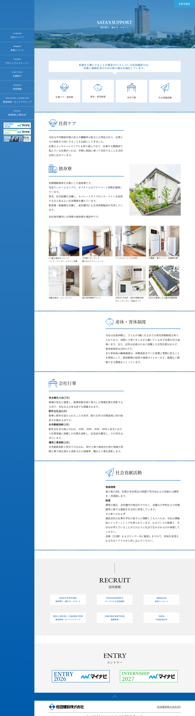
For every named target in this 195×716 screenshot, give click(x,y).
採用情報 (17, 88)
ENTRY (184, 4)
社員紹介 (17, 76)
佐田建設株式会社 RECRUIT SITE (17, 14)
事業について (17, 50)
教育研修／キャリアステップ (17, 101)
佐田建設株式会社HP (169, 706)
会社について (17, 37)
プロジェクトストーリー (17, 63)
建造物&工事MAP (17, 114)
